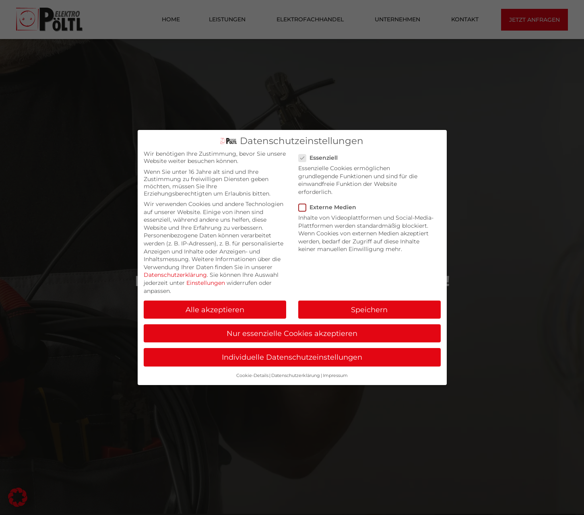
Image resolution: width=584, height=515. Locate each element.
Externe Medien (329, 207)
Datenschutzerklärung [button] (295, 375)
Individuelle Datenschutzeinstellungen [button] (292, 357)
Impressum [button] (335, 375)
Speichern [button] (369, 309)
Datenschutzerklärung (175, 274)
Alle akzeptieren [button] (215, 309)
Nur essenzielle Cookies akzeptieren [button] (292, 333)
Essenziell (320, 157)
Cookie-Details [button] (252, 375)
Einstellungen (205, 282)
